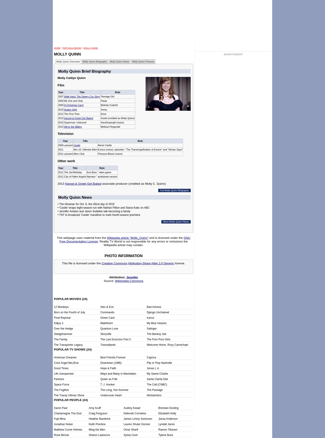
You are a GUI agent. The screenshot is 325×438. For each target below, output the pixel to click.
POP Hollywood (72, 48)
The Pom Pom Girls (158, 339)
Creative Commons (114, 263)
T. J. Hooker (107, 384)
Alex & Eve (107, 307)
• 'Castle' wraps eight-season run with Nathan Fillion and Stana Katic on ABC (104, 207)
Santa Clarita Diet (157, 379)
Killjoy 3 (58, 323)
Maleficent (106, 323)
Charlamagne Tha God (67, 413)
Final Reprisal (62, 317)
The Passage (155, 390)
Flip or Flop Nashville (159, 362)
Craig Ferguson (98, 413)
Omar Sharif (131, 429)
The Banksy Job (156, 334)
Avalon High (70, 109)
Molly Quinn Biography (95, 61)
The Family (60, 339)
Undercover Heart (111, 395)
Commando (107, 312)
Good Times (61, 368)
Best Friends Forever (113, 357)
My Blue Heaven (157, 323)
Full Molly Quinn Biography (174, 190)
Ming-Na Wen (97, 429)
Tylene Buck (165, 435)
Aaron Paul (60, 408)
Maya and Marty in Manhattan (118, 373)
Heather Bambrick (99, 418)
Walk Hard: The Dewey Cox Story (82, 96)
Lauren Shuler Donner (137, 424)
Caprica (151, 357)
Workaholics (154, 395)
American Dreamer (65, 357)
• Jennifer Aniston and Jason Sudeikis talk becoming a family (94, 211)
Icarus (150, 317)
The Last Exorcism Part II (115, 339)
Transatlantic (108, 344)
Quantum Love (109, 328)
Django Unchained (158, 312)
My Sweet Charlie (157, 373)
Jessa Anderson (168, 418)
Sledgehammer (63, 334)
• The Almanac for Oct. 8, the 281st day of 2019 (86, 204)
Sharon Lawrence (99, 435)
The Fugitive (61, 390)
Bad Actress (154, 307)
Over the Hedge (63, 328)
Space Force (61, 384)
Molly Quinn (91, 48)
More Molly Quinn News (176, 221)
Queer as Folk (108, 379)
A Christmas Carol (74, 105)
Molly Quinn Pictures (143, 61)
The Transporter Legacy (68, 344)
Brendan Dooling (168, 408)
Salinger (152, 328)
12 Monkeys (61, 307)
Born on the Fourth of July (69, 312)
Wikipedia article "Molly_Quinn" (128, 238)
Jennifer (132, 277)
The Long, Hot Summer (114, 390)
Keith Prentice (97, 424)
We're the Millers (73, 126)
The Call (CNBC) (157, 384)
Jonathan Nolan (63, 424)
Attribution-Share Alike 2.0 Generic (151, 263)
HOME (57, 48)
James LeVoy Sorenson (138, 418)
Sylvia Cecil (131, 435)
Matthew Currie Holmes (68, 429)
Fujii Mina (59, 418)
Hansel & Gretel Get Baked (78, 118)
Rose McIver (61, 435)
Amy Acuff (95, 408)
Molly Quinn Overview (68, 61)
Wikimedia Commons (129, 281)
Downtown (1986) (111, 362)
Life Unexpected (64, 373)
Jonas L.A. (153, 368)
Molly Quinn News (119, 61)
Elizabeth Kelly (167, 413)
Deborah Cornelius (135, 413)
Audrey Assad (132, 408)
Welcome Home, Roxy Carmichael (167, 344)
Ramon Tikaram (168, 429)
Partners (59, 379)
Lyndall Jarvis (166, 424)
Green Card (107, 317)
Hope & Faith (108, 368)
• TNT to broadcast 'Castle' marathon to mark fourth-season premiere (99, 215)
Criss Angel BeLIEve (66, 362)
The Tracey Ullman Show (69, 395)
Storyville (105, 334)
